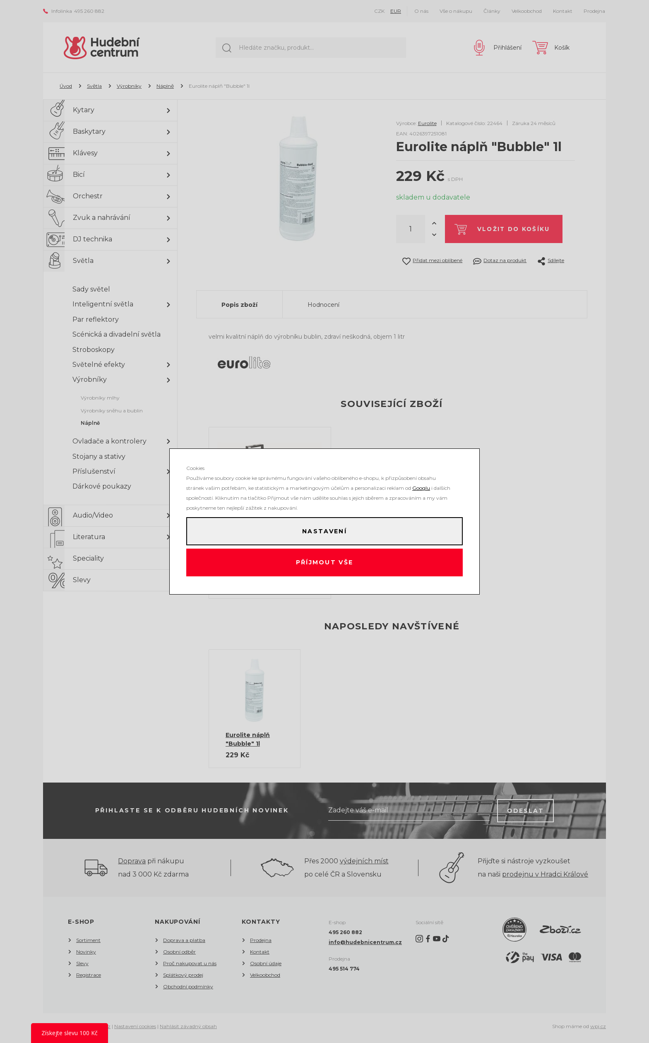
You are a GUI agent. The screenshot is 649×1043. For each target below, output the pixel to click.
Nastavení (324, 530)
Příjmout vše (325, 563)
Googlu (421, 486)
